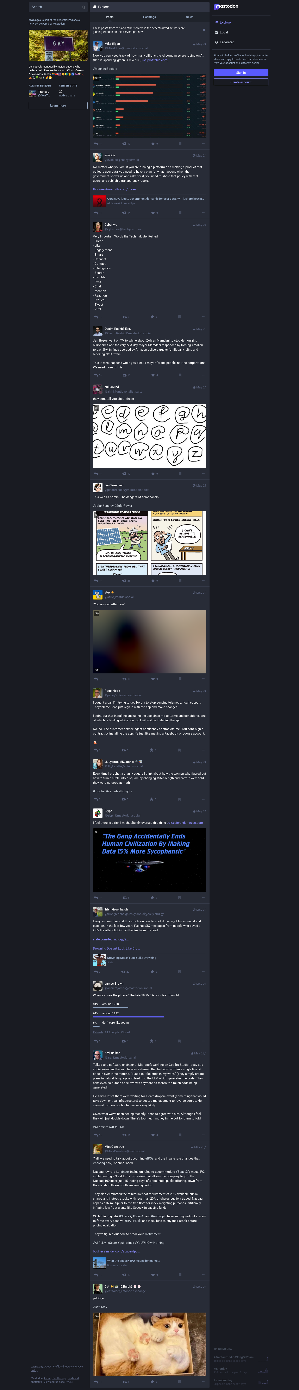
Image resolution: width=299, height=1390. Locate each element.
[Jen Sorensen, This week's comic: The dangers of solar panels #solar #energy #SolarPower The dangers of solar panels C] (150, 533)
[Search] (58, 7)
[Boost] (126, 143)
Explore (101, 7)
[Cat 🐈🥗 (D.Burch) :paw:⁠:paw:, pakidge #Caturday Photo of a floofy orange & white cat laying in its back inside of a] (150, 1334)
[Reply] (98, 143)
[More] (203, 143)
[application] (149, 641)
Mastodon (59, 23)
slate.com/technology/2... (111, 939)
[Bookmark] (179, 143)
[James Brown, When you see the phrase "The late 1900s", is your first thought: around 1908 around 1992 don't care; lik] (150, 1012)
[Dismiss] (203, 29)
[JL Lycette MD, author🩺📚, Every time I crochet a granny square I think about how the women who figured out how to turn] (150, 780)
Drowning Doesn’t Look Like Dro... (116, 948)
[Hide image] (96, 78)
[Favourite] (154, 143)
